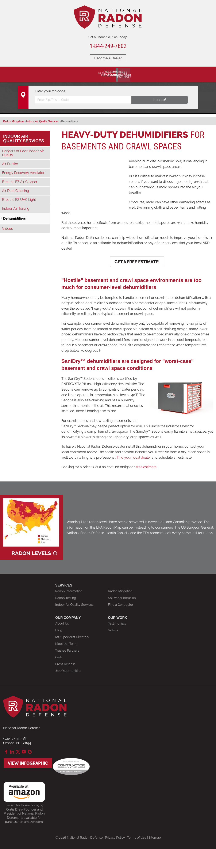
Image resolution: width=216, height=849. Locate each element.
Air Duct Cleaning (15, 189)
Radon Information (68, 589)
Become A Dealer (108, 58)
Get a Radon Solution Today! (108, 37)
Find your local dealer (133, 456)
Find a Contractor (120, 603)
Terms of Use (136, 836)
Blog (58, 628)
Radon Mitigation (120, 589)
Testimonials (117, 621)
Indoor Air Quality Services (23, 136)
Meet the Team (66, 642)
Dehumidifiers (14, 217)
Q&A (58, 655)
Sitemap (155, 836)
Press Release (65, 662)
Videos (7, 227)
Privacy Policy (115, 836)
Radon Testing (65, 596)
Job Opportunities (68, 669)
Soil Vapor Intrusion (122, 596)
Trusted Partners (67, 649)
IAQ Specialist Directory (72, 635)
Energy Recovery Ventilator (23, 171)
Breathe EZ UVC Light (19, 198)
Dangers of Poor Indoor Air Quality (23, 151)
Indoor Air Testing (15, 207)
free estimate (146, 465)
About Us (62, 621)
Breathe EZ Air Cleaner (19, 180)
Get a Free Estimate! (137, 259)
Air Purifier (10, 162)
